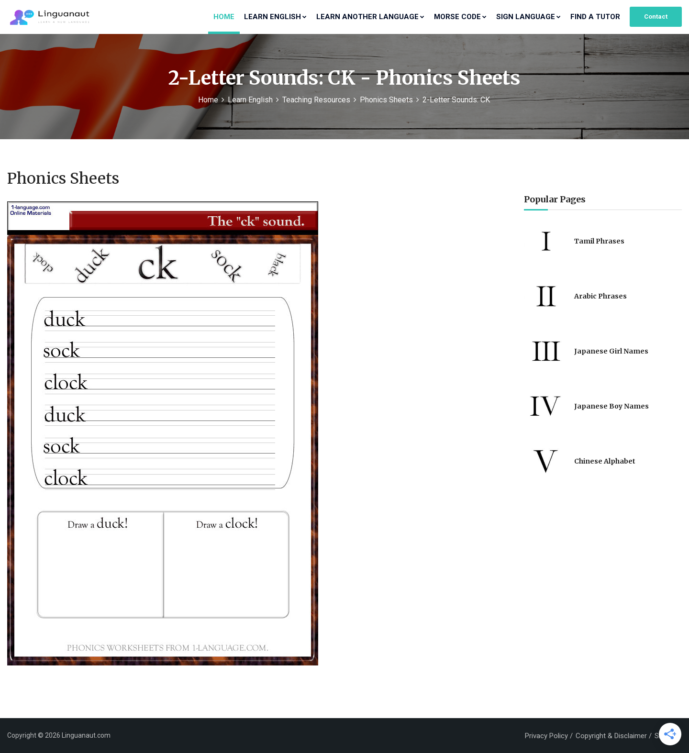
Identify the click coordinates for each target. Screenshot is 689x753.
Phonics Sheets (386, 99)
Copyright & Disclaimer (611, 735)
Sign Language (528, 16)
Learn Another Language (370, 16)
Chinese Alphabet (604, 461)
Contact (655, 16)
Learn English (275, 16)
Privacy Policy (546, 735)
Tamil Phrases (599, 241)
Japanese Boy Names (611, 406)
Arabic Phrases (600, 296)
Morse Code (460, 16)
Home (223, 16)
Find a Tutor (595, 16)
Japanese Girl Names (611, 351)
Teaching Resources (316, 99)
